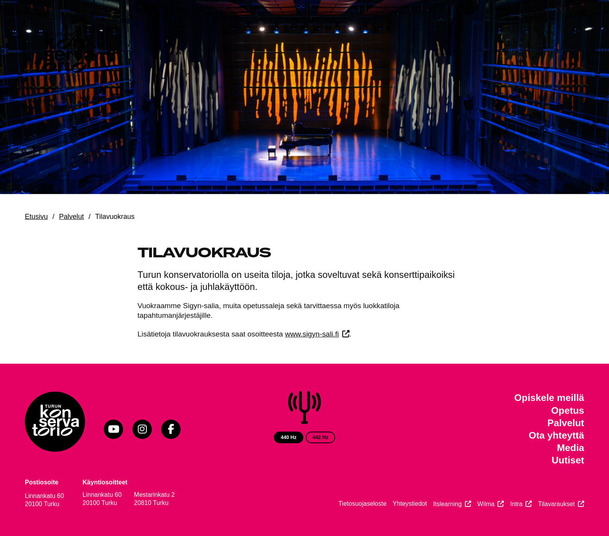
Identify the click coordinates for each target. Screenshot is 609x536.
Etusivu (36, 216)
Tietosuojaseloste (362, 503)
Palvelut (71, 216)
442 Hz (321, 437)
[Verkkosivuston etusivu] (64, 54)
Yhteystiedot (410, 503)
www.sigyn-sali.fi (312, 334)
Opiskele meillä (549, 397)
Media (570, 447)
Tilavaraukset (556, 504)
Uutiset (568, 460)
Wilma (485, 504)
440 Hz (289, 437)
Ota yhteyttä (556, 435)
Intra (516, 504)
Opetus (567, 410)
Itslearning (447, 504)
